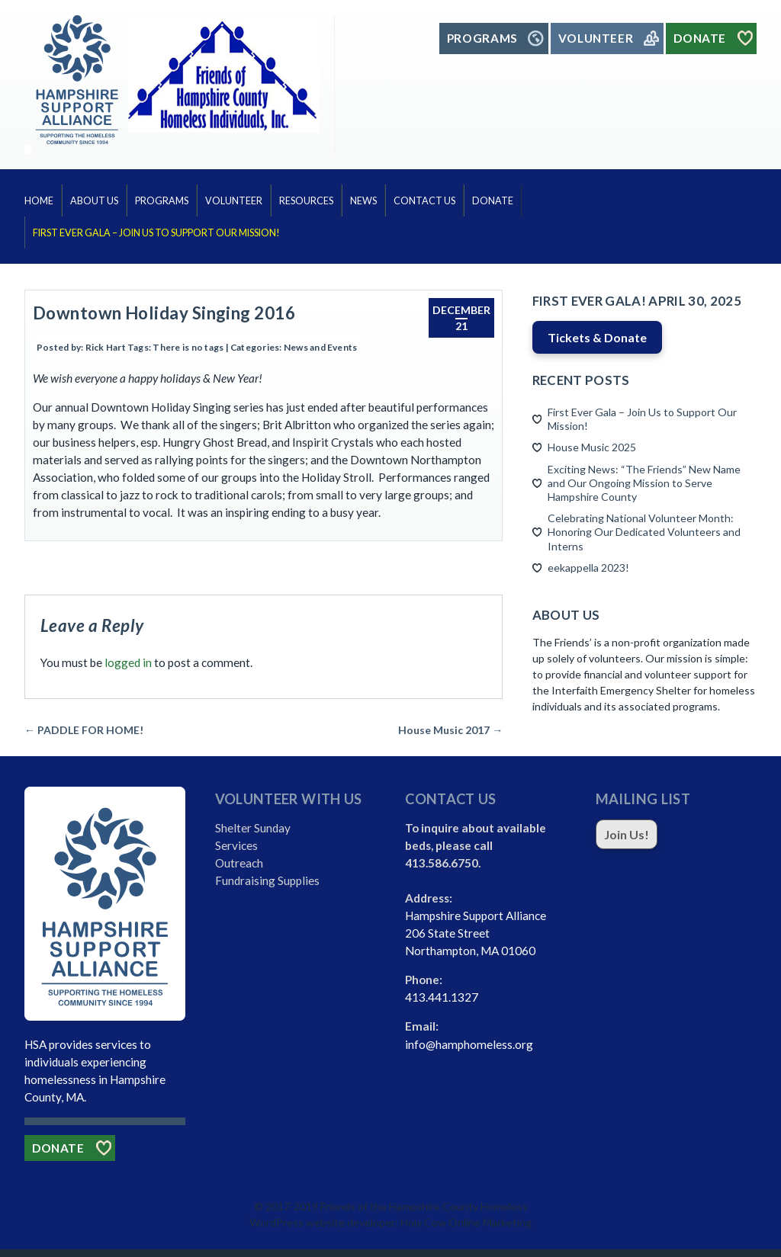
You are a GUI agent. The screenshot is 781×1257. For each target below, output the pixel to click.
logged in (128, 662)
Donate (492, 201)
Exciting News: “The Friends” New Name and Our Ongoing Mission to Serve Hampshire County (644, 483)
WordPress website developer (322, 1222)
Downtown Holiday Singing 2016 (164, 313)
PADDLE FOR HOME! (83, 729)
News (363, 201)
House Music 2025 (592, 447)
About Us (94, 201)
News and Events (321, 347)
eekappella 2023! (588, 567)
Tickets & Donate (597, 337)
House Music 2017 (450, 729)
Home (38, 201)
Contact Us (424, 201)
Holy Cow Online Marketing (466, 1222)
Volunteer (233, 201)
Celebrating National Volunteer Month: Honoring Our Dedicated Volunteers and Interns (644, 531)
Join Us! (626, 834)
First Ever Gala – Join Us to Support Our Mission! (156, 233)
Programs (161, 201)
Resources (306, 201)
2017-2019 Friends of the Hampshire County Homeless (396, 1206)
